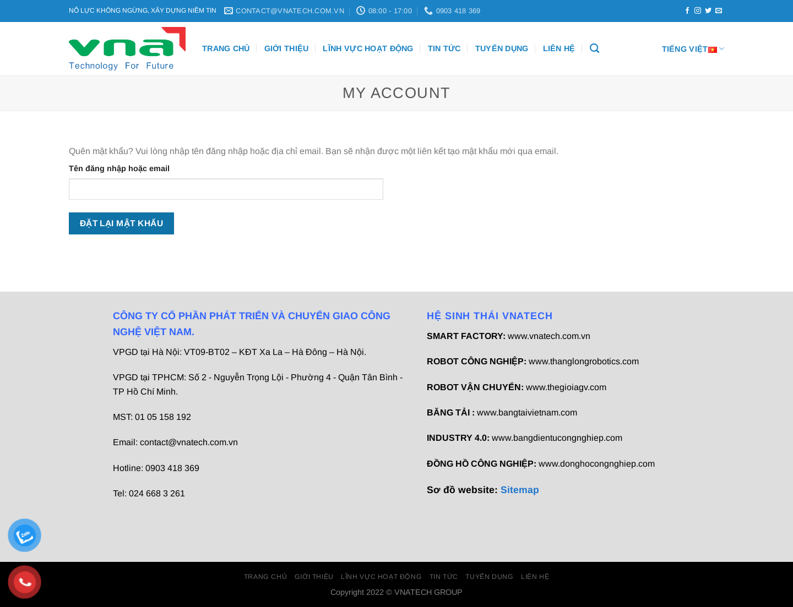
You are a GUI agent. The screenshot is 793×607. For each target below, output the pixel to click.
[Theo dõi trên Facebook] (687, 11)
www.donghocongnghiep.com (597, 463)
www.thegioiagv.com (566, 387)
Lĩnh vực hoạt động (368, 48)
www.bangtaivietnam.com (527, 412)
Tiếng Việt (693, 48)
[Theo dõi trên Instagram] (697, 11)
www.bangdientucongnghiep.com (557, 437)
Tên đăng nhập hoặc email (119, 168)
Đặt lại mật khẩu (121, 223)
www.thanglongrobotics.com (584, 361)
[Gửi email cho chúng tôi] (718, 11)
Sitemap (520, 489)
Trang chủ (226, 48)
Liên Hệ (559, 48)
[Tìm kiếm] (594, 48)
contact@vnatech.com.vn (189, 442)
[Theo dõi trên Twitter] (708, 11)
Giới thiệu (286, 48)
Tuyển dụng (502, 48)
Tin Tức (444, 48)
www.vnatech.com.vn (549, 336)
